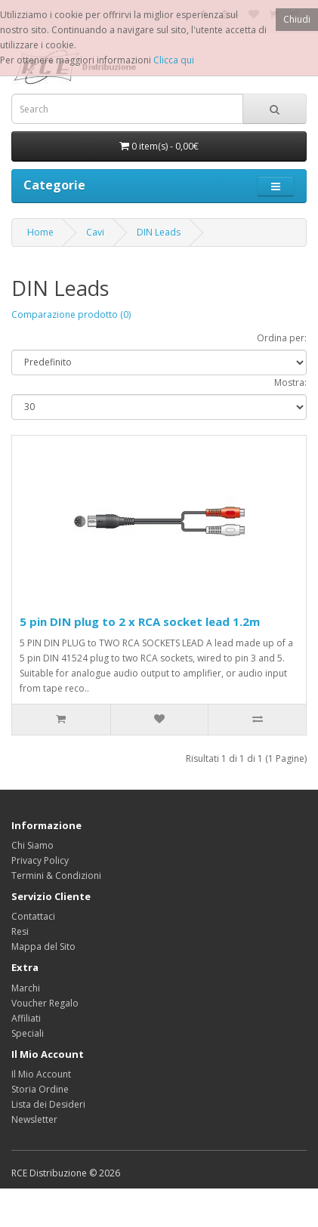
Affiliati (26, 1018)
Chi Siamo (32, 845)
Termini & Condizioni (56, 875)
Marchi (25, 988)
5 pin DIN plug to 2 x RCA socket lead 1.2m (140, 621)
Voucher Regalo (45, 1003)
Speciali (27, 1033)
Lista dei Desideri (48, 1104)
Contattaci (33, 916)
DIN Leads (159, 232)
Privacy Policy (40, 860)
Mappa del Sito (43, 946)
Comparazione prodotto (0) (71, 314)
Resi (20, 931)
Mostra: (290, 382)
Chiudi (296, 19)
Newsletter (34, 1119)
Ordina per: (282, 337)
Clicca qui (173, 60)
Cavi (95, 232)
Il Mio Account (41, 1074)
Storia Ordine (40, 1089)
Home (40, 232)
